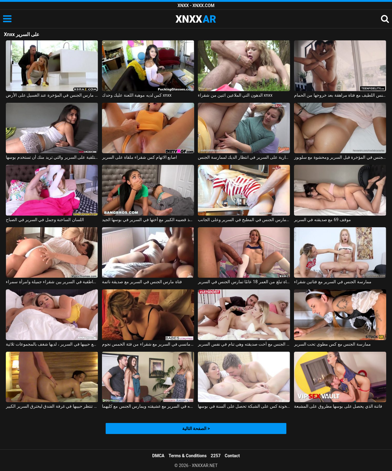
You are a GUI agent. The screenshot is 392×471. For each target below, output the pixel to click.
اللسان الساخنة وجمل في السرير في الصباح (45, 219)
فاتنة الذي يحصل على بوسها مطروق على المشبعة (338, 406)
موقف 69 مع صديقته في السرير (322, 219)
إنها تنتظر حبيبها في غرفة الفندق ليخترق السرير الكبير (52, 406)
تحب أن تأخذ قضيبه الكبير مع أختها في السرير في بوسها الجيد (148, 219)
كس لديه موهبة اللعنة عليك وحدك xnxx (137, 95)
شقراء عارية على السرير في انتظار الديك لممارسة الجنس (244, 157)
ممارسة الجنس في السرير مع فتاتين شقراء (332, 281)
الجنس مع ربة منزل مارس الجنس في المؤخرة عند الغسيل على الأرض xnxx (52, 95)
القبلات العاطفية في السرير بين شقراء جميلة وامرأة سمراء (52, 281)
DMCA (158, 455)
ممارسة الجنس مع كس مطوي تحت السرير (332, 344)
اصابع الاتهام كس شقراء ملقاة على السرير (139, 157)
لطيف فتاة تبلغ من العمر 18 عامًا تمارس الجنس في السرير (244, 281)
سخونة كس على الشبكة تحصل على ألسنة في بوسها (244, 406)
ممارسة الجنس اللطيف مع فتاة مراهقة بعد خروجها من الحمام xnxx (340, 95)
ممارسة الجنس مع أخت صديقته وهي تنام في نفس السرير (244, 344)
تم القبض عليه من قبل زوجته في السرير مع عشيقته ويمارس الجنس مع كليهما (148, 406)
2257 (216, 455)
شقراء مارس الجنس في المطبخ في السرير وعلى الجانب (244, 219)
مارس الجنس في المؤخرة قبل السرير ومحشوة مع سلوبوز (340, 157)
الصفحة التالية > (196, 428)
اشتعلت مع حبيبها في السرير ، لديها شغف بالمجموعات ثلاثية (52, 344)
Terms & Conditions (188, 455)
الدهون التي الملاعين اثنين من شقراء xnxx (235, 95)
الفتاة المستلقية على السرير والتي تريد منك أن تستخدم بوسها (52, 157)
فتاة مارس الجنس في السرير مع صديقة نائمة (142, 281)
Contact (232, 455)
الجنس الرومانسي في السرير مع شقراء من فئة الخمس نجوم (148, 344)
